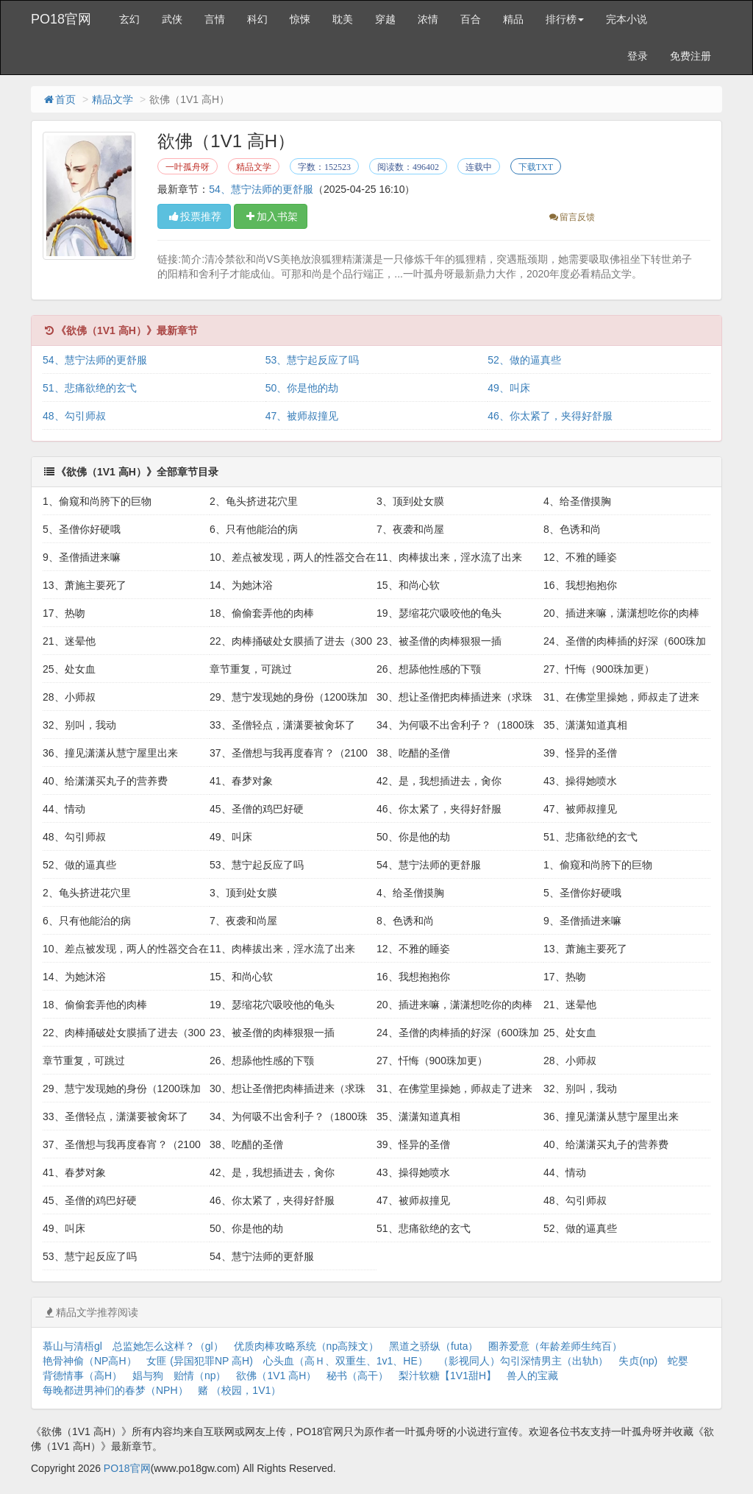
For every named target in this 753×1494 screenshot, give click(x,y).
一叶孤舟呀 (187, 167)
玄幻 (129, 19)
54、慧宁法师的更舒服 (261, 189)
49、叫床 (509, 388)
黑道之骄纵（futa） (433, 1346)
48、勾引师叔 (74, 416)
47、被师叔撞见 (302, 416)
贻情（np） (200, 1375)
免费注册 (690, 56)
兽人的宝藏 (532, 1375)
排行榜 (565, 19)
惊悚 (300, 19)
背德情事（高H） (82, 1375)
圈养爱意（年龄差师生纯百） (555, 1346)
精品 (513, 19)
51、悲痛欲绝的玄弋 (90, 388)
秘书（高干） (357, 1375)
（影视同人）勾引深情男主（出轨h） (523, 1361)
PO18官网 (61, 19)
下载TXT (535, 167)
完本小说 (626, 19)
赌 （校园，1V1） (239, 1390)
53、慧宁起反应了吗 (312, 360)
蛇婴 (678, 1361)
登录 (637, 56)
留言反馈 (571, 217)
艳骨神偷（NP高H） (90, 1361)
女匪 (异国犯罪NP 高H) (199, 1361)
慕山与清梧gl (72, 1346)
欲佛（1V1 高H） (276, 1375)
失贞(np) (637, 1361)
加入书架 (270, 216)
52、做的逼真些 (524, 360)
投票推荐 (194, 216)
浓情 (428, 19)
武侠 (172, 19)
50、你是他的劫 (302, 388)
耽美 (342, 19)
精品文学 (112, 99)
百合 (470, 19)
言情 (214, 19)
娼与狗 (147, 1375)
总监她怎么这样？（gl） (168, 1346)
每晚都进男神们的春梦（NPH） (115, 1390)
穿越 (385, 19)
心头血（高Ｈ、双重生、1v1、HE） (345, 1361)
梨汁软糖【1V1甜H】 (447, 1375)
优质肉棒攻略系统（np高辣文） (306, 1346)
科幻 (257, 19)
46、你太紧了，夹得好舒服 (550, 416)
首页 (59, 99)
